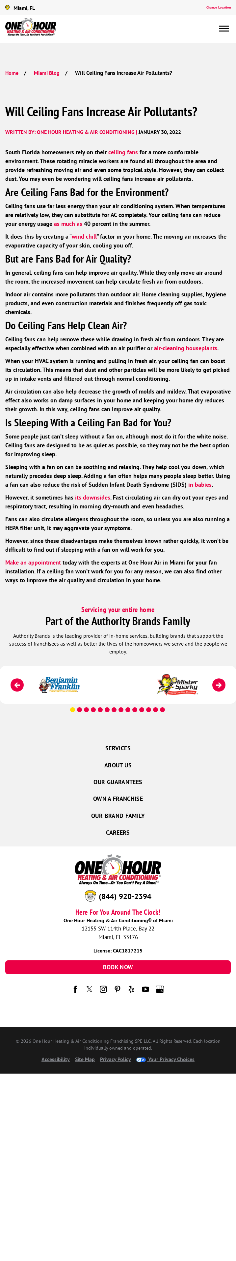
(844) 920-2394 (125, 896)
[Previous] (17, 685)
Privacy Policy (115, 1059)
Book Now (118, 967)
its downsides (92, 497)
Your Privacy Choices (165, 1059)
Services (118, 748)
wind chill (84, 236)
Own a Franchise (118, 798)
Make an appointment (33, 562)
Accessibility (55, 1059)
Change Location (218, 7)
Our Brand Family (118, 816)
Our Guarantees (117, 782)
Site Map (85, 1059)
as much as (68, 223)
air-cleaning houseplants (185, 348)
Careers (118, 832)
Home (11, 73)
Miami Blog (47, 73)
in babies (200, 484)
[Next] (218, 685)
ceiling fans (123, 152)
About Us (118, 765)
